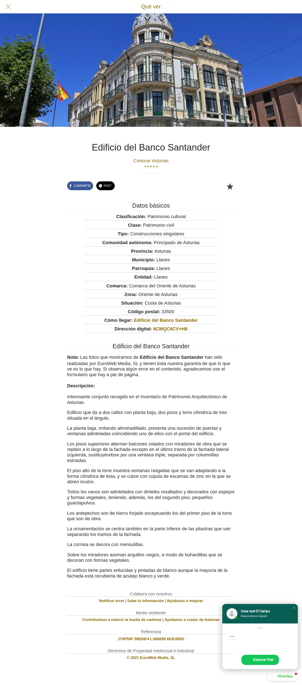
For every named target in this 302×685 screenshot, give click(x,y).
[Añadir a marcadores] (230, 186)
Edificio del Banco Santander (166, 320)
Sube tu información (145, 601)
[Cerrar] (8, 6)
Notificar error (111, 601)
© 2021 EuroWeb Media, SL (151, 658)
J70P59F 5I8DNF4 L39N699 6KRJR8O (151, 639)
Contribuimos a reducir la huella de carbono (121, 620)
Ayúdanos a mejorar (185, 601)
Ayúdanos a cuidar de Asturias (192, 620)
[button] (294, 608)
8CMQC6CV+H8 (170, 328)
